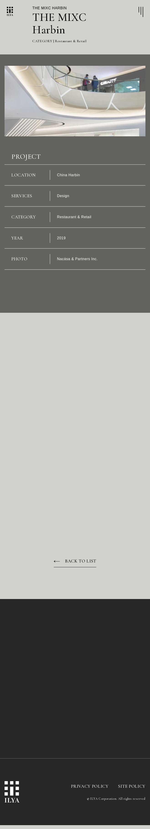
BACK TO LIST (80, 565)
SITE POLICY (131, 790)
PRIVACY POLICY (89, 790)
